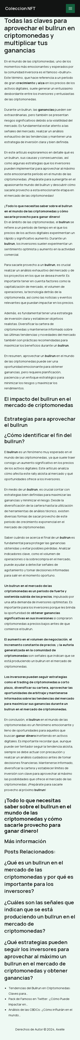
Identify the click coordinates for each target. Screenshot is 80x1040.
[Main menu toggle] (70, 8)
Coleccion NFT (20, 8)
